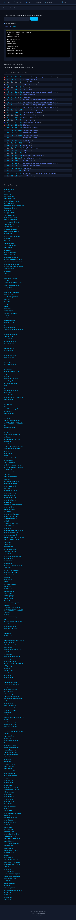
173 (20, 176)
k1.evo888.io (8, 469)
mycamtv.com (8, 402)
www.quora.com (9, 322)
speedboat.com (9, 224)
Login (64, 2)
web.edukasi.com (9, 591)
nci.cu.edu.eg (8, 694)
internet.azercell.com (11, 673)
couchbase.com (9, 799)
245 (20, 168)
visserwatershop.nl (10, 215)
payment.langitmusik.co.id (12, 556)
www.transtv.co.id (10, 705)
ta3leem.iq (7, 502)
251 (16, 163)
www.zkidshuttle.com (11, 444)
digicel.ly (7, 600)
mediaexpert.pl (9, 596)
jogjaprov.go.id (28, 120)
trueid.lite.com (8, 547)
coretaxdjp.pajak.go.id (11, 523)
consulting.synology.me (11, 740)
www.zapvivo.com (10, 353)
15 (16, 94)
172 (16, 122)
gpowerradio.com (9, 388)
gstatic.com (7, 451)
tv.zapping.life (8, 311)
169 (21, 107)
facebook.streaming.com (12, 864)
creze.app (7, 474)
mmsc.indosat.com (10, 631)
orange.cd (7, 668)
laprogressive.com (10, 883)
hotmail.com (8, 271)
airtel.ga (6, 376)
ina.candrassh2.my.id (30, 117)
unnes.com (7, 738)
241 (12, 79)
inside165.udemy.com (11, 750)
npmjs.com (7, 367)
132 (16, 97)
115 (16, 102)
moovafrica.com (9, 841)
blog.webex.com (9, 320)
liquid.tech (7, 899)
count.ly (6, 778)
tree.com (7, 488)
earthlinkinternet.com (11, 378)
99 (16, 84)
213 (16, 153)
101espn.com (8, 411)
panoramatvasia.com (10, 689)
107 (16, 89)
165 (16, 145)
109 (16, 130)
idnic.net (6, 280)
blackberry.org (8, 846)
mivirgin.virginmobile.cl (11, 570)
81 (20, 173)
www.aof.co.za (9, 399)
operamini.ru (8, 635)
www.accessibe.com (10, 626)
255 (12, 120)
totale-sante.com (9, 701)
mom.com (7, 614)
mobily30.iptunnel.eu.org (32, 166)
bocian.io (7, 825)
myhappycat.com (9, 213)
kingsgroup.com (9, 194)
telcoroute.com (9, 853)
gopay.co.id (7, 250)
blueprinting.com (9, 189)
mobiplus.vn (8, 794)
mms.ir (6, 455)
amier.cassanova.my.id (47, 173)
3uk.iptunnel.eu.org (30, 148)
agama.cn (7, 638)
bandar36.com (8, 680)
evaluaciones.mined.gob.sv (13, 698)
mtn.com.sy (7, 528)
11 (20, 99)
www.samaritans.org (10, 617)
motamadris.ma (9, 832)
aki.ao (6, 306)
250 (16, 160)
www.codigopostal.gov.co (12, 813)
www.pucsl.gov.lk (9, 708)
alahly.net (7, 276)
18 (20, 79)
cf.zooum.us (8, 897)
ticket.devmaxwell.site (11, 645)
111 (16, 135)
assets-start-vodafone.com (13, 283)
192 (16, 79)
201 (16, 125)
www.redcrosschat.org (11, 264)
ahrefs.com (7, 712)
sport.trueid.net (9, 766)
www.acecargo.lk (9, 801)
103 (8, 77)
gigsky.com (7, 762)
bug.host (7, 192)
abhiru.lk (6, 521)
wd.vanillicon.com (10, 724)
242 (12, 82)
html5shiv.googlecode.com (13, 465)
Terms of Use (42, 911)
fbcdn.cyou (7, 892)
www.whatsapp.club (10, 217)
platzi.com (8, 26)
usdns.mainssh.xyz (10, 509)
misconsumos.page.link (11, 748)
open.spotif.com (9, 677)
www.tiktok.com (9, 413)
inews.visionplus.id (10, 551)
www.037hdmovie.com (11, 540)
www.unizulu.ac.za (10, 822)
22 (20, 160)
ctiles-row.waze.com (10, 726)
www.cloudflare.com (10, 500)
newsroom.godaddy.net (11, 481)
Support (48, 2)
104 (8, 127)
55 (20, 163)
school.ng (7, 605)
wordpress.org (8, 857)
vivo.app (6, 729)
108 (16, 127)
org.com (6, 808)
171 (21, 97)
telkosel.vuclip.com (10, 497)
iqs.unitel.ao (8, 287)
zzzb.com (7, 479)
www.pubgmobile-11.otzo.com (14, 397)
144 (20, 92)
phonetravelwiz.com (10, 229)
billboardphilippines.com (12, 231)
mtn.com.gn (8, 804)
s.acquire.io (7, 542)
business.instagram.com (12, 439)
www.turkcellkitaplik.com (12, 834)
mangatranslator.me (10, 624)
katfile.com (7, 437)
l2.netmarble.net (9, 743)
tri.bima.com (8, 561)
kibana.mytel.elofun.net (11, 684)
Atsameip (16, 7)
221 (20, 110)
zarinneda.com (9, 336)
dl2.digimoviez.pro (10, 495)
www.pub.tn (8, 768)
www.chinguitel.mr (10, 381)
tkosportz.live (8, 460)
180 (16, 77)
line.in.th (26, 87)
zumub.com (8, 318)
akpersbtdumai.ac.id (30, 79)
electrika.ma (8, 647)
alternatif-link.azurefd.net (12, 449)
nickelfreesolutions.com (11, 227)
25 (16, 176)
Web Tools (18, 2)
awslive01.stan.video (10, 458)
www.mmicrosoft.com (11, 787)
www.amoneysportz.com (12, 656)
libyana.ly (7, 418)
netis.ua (6, 719)
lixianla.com (27, 140)
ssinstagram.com (9, 792)
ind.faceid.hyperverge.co (12, 607)
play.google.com (9, 427)
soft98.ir (6, 867)
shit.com (6, 733)
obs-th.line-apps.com (11, 297)
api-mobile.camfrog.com (12, 874)
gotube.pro (7, 885)
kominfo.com (8, 544)
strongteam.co (8, 780)
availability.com (9, 598)
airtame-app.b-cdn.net (11, 790)
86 (20, 89)
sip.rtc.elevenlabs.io (10, 332)
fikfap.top (26, 97)
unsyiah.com (8, 785)
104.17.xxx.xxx (8, 589)
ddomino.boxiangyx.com (12, 371)
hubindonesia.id (9, 526)
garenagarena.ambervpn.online (14, 530)
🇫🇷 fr (71, 2)
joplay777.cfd (8, 339)
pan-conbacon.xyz (10, 549)
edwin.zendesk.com (10, 584)
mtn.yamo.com (9, 829)
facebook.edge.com (10, 220)
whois (14, 26)
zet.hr (6, 582)
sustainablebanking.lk (11, 390)
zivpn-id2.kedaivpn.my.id (32, 112)
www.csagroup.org (10, 661)
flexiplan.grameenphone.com (13, 259)
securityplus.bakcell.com (12, 285)
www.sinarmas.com (10, 572)
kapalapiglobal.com (10, 682)
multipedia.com (9, 350)
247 (12, 94)
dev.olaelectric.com (10, 383)
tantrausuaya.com (9, 255)
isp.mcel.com (8, 670)
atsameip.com (8, 827)
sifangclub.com (9, 687)
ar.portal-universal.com (11, 292)
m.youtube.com (9, 343)
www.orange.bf (9, 472)
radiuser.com (8, 759)
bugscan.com (8, 782)
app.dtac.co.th (8, 554)
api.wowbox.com (9, 757)
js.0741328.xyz (28, 160)
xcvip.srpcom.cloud (30, 173)
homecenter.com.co (30, 127)
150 (16, 140)
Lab (28, 2)
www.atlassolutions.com (12, 839)
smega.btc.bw (8, 430)
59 (20, 105)
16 (12, 127)
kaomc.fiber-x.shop (10, 752)
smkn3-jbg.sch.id (9, 463)
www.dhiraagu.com (10, 355)
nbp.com (7, 301)
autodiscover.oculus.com (12, 236)
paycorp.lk (7, 441)
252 (12, 99)
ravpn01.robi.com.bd (30, 82)
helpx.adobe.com (9, 773)
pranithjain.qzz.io (9, 675)
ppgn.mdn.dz (8, 453)
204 (20, 122)
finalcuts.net (8, 234)
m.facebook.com (9, 820)
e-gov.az (7, 299)
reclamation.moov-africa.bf (13, 505)
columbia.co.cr (9, 416)
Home (7, 2)
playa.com (7, 392)
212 (16, 150)
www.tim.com (8, 703)
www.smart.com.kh (10, 357)
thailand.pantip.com (10, 208)
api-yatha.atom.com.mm (31, 122)
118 (21, 115)
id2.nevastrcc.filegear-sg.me (33, 115)
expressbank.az (9, 736)
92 (20, 82)
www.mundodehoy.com (11, 603)
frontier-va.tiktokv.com (11, 346)
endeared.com (8, 563)
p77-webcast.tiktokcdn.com (13, 771)
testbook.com (8, 294)
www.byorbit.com (9, 507)
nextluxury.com (9, 269)
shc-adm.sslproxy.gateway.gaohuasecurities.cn (39, 77)
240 (12, 77)
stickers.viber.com (10, 836)
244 (16, 112)
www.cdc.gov (8, 248)
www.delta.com (9, 210)
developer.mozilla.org (11, 257)
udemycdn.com (9, 290)
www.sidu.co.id (9, 579)
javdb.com (7, 241)
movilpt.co (7, 304)
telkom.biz (7, 895)
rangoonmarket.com (10, 483)
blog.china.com (9, 374)
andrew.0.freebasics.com (12, 201)
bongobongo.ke (9, 642)
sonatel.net (7, 568)
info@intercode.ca (40, 913)
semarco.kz (7, 633)
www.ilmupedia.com (10, 477)
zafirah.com (8, 593)
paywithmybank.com (10, 818)
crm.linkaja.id (8, 395)
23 (16, 82)
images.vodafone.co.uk (11, 696)
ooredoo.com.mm (29, 84)
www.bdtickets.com (10, 628)
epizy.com (7, 362)
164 (16, 143)
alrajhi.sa (7, 238)
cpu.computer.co (9, 871)
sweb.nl (6, 273)
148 (20, 125)
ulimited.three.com (10, 806)
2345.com (26, 125)
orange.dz (7, 577)
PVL (41, 916)
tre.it (5, 385)
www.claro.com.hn (10, 745)
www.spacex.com (9, 198)
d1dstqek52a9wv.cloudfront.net (14, 663)
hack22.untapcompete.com (13, 890)
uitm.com (7, 855)
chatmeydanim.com (10, 278)
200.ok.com (8, 654)
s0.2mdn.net (8, 652)
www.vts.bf (7, 869)
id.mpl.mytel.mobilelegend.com (14, 329)
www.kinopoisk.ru (9, 888)
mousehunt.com (9, 848)
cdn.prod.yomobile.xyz (11, 843)
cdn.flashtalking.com (10, 334)
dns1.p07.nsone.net (10, 252)
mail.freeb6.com (9, 196)
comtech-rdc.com (9, 764)
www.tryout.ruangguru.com (13, 262)
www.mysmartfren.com (11, 514)
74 (20, 112)
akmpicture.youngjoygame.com (14, 722)
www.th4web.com (10, 493)
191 (21, 140)
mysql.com (7, 512)
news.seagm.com (9, 203)
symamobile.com (9, 243)
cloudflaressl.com (9, 710)
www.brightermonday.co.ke (32, 155)
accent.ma (7, 881)
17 (12, 173)
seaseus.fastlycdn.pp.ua (12, 876)
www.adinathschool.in (11, 535)
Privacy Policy (34, 911)
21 (20, 87)
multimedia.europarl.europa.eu (14, 266)
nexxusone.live (9, 811)
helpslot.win (8, 715)
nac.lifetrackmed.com (11, 754)
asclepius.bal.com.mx (11, 850)
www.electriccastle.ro (11, 860)
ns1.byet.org (8, 666)
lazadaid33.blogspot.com (12, 420)
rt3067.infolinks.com (10, 776)
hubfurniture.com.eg (10, 519)
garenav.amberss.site (11, 533)
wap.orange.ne (9, 348)
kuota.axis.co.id (9, 575)
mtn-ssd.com (8, 404)
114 (16, 99)
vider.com (7, 612)
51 (20, 120)
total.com (26, 168)
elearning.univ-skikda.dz (12, 862)
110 (16, 132)
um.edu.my (7, 659)
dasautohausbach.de (10, 516)
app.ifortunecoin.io (10, 364)
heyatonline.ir (8, 369)
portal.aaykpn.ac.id (29, 94)
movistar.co (7, 432)
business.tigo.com (10, 341)
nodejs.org (26, 150)
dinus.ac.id (27, 89)
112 (16, 137)
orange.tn (7, 815)
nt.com (6, 360)
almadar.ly (7, 308)
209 (20, 127)
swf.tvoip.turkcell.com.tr (12, 222)
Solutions (37, 2)
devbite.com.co (9, 558)
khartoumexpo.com (10, 245)
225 (16, 158)
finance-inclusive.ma (10, 491)
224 (16, 155)
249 (12, 97)
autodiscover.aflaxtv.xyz (12, 434)
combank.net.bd (9, 796)
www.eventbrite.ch (10, 486)
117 (21, 77)
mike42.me (7, 586)
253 (12, 112)
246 (12, 87)
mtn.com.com (8, 691)
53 (20, 102)
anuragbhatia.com (10, 878)
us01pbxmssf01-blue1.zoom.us (14, 537)
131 (21, 148)
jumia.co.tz (27, 143)
